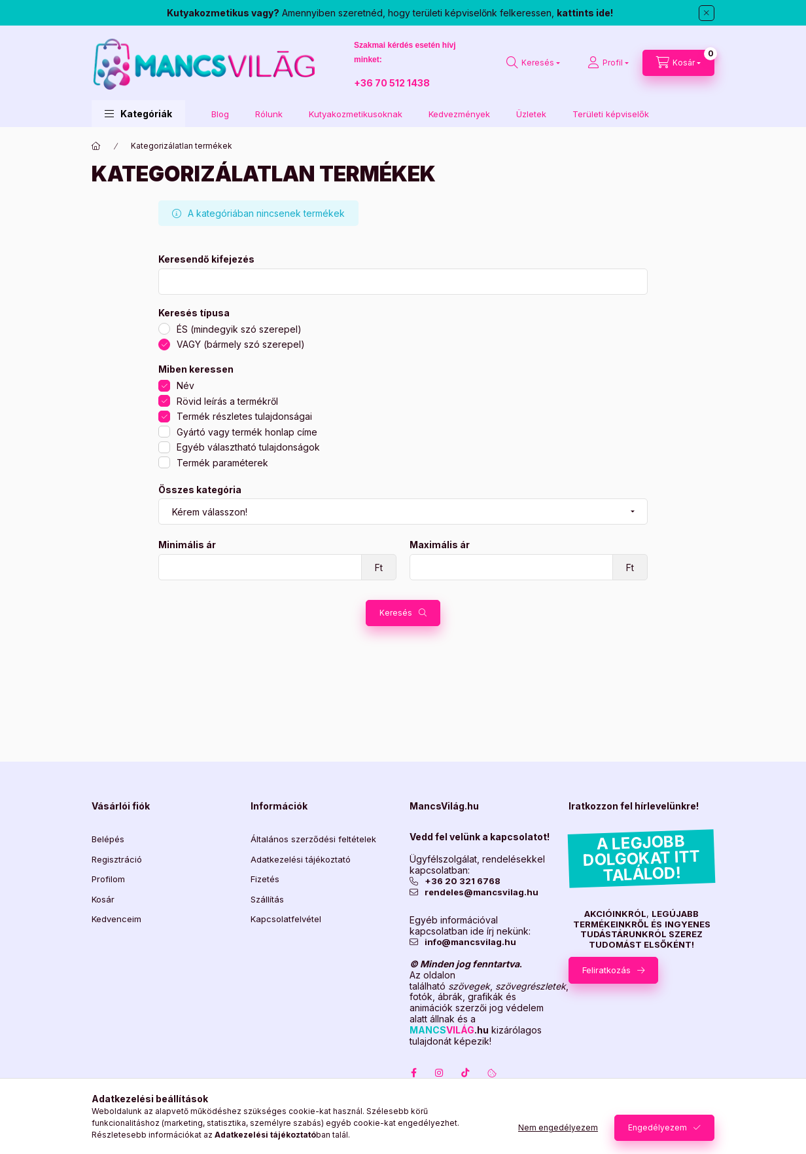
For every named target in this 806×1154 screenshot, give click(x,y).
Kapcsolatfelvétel (286, 919)
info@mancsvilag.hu (470, 942)
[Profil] (608, 63)
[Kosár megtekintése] (678, 63)
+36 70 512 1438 (392, 82)
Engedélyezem (657, 1127)
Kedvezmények (459, 114)
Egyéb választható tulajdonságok (248, 447)
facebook (413, 1073)
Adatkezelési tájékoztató (301, 859)
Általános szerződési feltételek (313, 839)
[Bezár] (706, 13)
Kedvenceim (116, 919)
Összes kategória (199, 490)
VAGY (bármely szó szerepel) (241, 344)
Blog (220, 114)
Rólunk (269, 114)
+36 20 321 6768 (462, 881)
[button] (138, 113)
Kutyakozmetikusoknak (355, 114)
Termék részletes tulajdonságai (244, 416)
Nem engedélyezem (558, 1127)
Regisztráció (117, 859)
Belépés (108, 839)
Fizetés (265, 879)
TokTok (466, 1073)
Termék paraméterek (222, 462)
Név (185, 385)
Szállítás (267, 899)
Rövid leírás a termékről (227, 401)
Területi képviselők (610, 114)
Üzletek (531, 114)
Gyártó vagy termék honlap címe (247, 431)
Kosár (103, 899)
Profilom (108, 879)
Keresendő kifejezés (206, 259)
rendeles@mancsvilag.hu (481, 892)
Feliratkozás (606, 970)
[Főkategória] (96, 146)
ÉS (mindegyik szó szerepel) (239, 329)
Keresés (395, 613)
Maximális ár (440, 545)
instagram (440, 1073)
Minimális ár (187, 545)
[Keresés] (533, 63)
